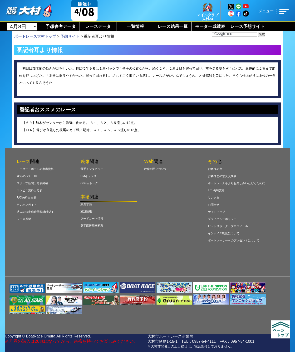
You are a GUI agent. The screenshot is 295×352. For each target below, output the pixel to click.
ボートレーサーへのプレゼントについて (233, 240)
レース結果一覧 (173, 26)
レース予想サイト (247, 26)
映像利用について (155, 169)
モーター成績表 (210, 26)
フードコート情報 (91, 218)
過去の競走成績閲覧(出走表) (35, 212)
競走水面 (86, 204)
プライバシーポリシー (222, 219)
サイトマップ (216, 212)
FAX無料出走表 (26, 197)
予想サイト (69, 36)
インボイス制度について (223, 233)
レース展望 (24, 219)
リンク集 (213, 197)
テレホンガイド (27, 204)
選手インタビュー (91, 169)
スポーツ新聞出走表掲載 (32, 183)
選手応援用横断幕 (91, 225)
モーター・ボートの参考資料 (35, 169)
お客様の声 (215, 169)
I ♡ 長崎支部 (216, 190)
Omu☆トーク (89, 183)
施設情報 (86, 211)
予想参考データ (61, 26)
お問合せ (213, 204)
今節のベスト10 (27, 176)
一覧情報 (135, 26)
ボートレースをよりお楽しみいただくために (236, 183)
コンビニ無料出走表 (29, 190)
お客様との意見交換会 (222, 176)
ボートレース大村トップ (35, 36)
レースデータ (98, 26)
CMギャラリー (89, 176)
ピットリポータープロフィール (228, 226)
